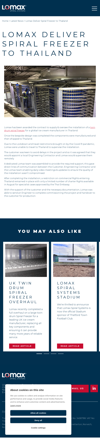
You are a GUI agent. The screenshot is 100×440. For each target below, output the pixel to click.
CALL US (51, 390)
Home (5, 21)
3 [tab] (53, 353)
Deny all (53, 420)
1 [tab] (39, 353)
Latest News (17, 21)
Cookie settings (38, 428)
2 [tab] (46, 353)
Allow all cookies (24, 420)
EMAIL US (76, 390)
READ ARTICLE (22, 346)
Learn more (15, 413)
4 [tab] (60, 353)
